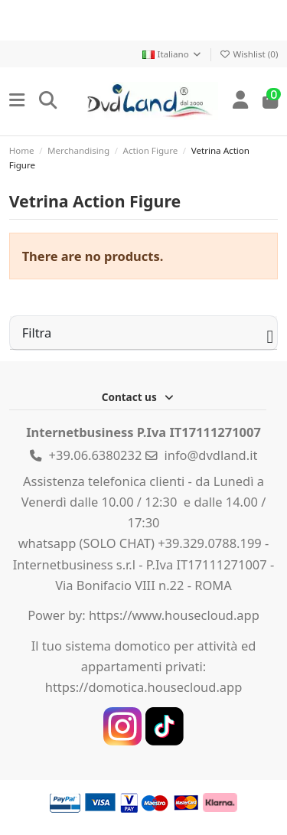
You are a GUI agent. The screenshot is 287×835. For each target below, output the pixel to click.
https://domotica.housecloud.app (144, 687)
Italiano (172, 54)
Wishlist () (249, 54)
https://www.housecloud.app (174, 615)
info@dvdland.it (211, 455)
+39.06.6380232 (95, 455)
